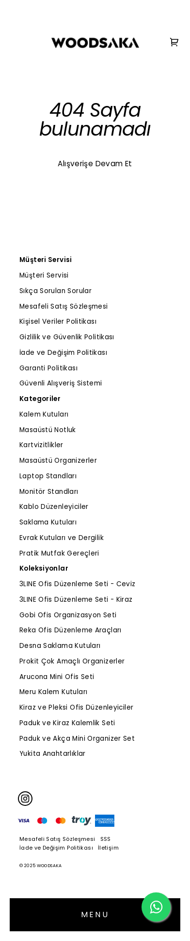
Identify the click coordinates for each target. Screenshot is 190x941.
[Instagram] (25, 798)
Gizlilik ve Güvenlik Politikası (66, 337)
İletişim (108, 848)
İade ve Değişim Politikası (63, 352)
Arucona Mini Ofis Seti (56, 676)
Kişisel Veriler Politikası (57, 321)
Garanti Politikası (48, 368)
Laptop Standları (48, 476)
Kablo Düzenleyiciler (54, 506)
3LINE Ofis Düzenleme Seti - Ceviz (77, 584)
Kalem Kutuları (43, 414)
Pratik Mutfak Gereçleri (59, 553)
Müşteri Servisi (44, 275)
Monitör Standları (49, 491)
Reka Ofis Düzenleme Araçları (70, 630)
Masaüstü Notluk (47, 430)
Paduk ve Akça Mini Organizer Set (77, 738)
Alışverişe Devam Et (95, 163)
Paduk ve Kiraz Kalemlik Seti (67, 723)
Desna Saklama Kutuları (59, 645)
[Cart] (174, 43)
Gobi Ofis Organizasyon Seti (67, 615)
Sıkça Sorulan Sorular (55, 291)
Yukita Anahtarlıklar (52, 753)
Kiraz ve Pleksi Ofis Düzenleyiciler (76, 707)
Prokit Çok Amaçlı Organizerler (72, 661)
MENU (95, 914)
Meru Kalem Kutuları (53, 692)
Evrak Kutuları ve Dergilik (61, 537)
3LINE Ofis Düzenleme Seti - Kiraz (76, 599)
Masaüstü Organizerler (58, 460)
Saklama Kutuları (48, 522)
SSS (105, 839)
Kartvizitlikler (41, 445)
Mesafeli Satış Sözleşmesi (63, 306)
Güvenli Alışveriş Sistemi (60, 383)
